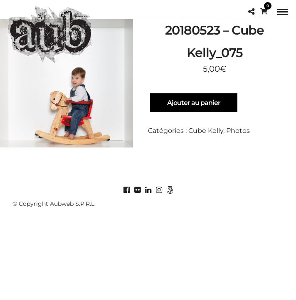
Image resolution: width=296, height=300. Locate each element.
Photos (238, 131)
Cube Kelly (205, 131)
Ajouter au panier (193, 103)
